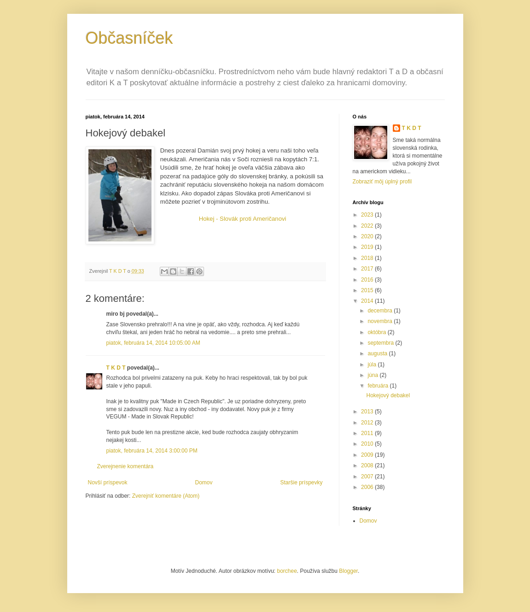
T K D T (116, 368)
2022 (368, 226)
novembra (380, 321)
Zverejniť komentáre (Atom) (166, 496)
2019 (368, 247)
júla (372, 364)
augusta (378, 353)
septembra (381, 343)
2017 (368, 268)
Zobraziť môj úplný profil (382, 181)
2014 (368, 301)
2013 (368, 411)
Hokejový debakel (388, 395)
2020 (368, 236)
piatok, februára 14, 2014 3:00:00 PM (152, 450)
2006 (368, 487)
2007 (368, 476)
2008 (368, 465)
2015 (368, 290)
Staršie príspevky (301, 482)
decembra (380, 310)
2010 (368, 444)
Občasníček (129, 38)
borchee (287, 571)
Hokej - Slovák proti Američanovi (242, 218)
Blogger (348, 571)
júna (373, 375)
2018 (368, 258)
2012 (368, 422)
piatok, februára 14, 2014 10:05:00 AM (153, 343)
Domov (203, 482)
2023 (368, 215)
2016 (368, 280)
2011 (368, 433)
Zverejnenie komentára (125, 466)
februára (378, 385)
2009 (368, 455)
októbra (377, 332)
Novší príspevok (108, 482)
